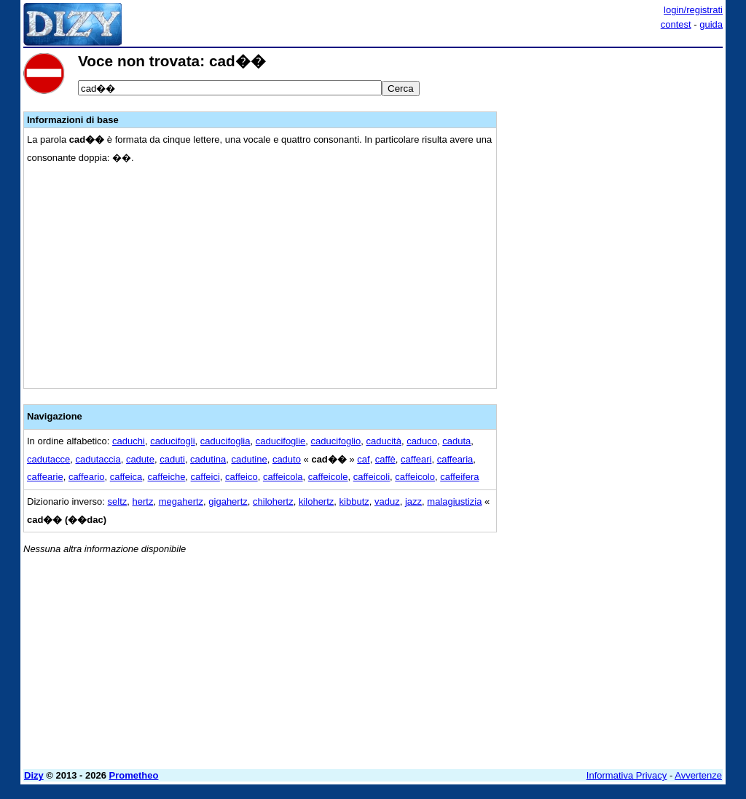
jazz (413, 501)
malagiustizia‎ (454, 501)
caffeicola (283, 476)
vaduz (387, 501)
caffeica (126, 476)
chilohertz (273, 501)
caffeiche (167, 476)
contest (676, 24)
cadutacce (48, 459)
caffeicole (328, 476)
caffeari (416, 459)
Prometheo (134, 775)
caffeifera (459, 476)
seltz (117, 501)
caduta (456, 441)
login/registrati (693, 9)
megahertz (181, 501)
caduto (286, 459)
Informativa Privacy (626, 775)
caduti (172, 459)
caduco (422, 441)
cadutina (208, 459)
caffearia (455, 459)
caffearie (45, 476)
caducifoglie (281, 441)
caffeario (86, 476)
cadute (140, 459)
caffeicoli (371, 476)
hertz (143, 501)
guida (711, 24)
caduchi (128, 441)
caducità (383, 441)
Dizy (34, 775)
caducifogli (172, 441)
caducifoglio (336, 441)
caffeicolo (415, 476)
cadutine (249, 459)
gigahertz (227, 501)
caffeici (205, 476)
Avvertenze (698, 775)
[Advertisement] (613, 144)
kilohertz (316, 501)
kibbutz (354, 501)
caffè (385, 459)
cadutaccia (98, 459)
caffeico (241, 476)
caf (363, 459)
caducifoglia (225, 441)
